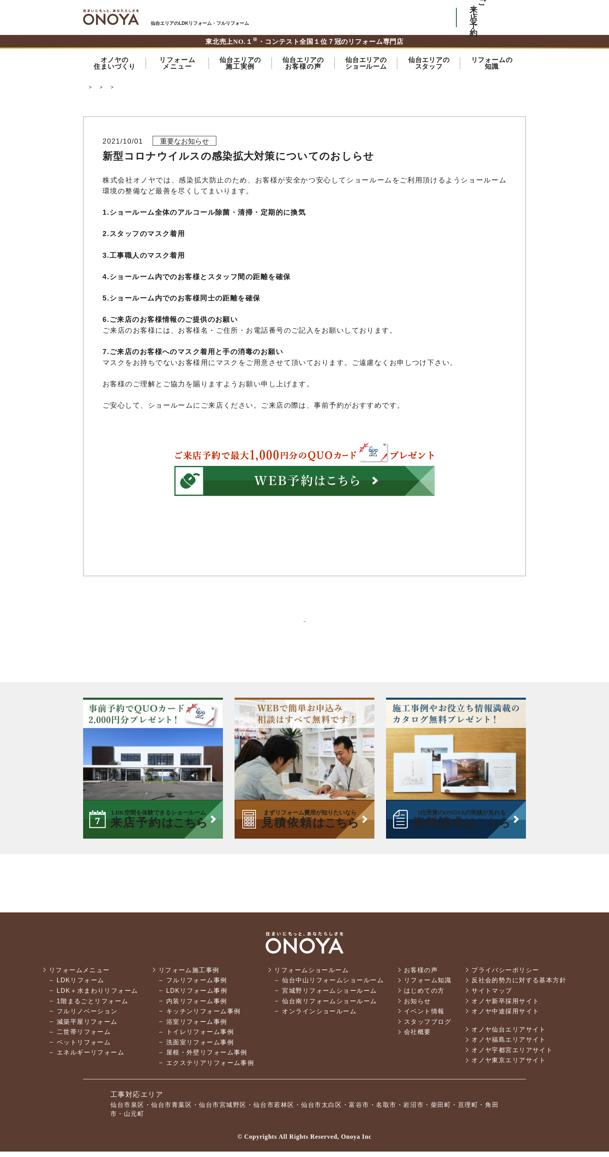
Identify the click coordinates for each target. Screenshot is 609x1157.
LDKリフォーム (80, 985)
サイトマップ (492, 996)
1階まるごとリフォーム (93, 1006)
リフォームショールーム (311, 975)
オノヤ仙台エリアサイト (509, 1035)
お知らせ (221, 89)
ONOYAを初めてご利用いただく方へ (342, 17)
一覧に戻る (304, 624)
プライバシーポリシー (505, 975)
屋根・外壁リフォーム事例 (206, 1058)
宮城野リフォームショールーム (329, 996)
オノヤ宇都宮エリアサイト (512, 1055)
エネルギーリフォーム (90, 1058)
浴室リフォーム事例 (196, 1027)
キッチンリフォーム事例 (203, 1016)
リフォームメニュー (79, 975)
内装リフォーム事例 (196, 1006)
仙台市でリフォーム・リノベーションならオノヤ (142, 89)
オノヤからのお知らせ (268, 89)
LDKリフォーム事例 (197, 996)
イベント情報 (424, 1016)
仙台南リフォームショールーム (329, 1006)
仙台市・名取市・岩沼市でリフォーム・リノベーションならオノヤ (111, 17)
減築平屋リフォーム (87, 1027)
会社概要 (417, 1037)
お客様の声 (421, 975)
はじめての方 (424, 996)
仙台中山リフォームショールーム (333, 985)
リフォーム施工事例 (188, 975)
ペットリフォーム (84, 1047)
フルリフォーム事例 (196, 985)
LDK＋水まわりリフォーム (97, 996)
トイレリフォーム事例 (200, 1037)
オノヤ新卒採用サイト (505, 1006)
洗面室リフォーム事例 (200, 1047)
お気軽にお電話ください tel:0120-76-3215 (414, 17)
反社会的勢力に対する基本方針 (519, 985)
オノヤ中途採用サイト (505, 1016)
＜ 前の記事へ (236, 624)
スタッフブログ (427, 1027)
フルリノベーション (87, 1016)
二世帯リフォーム (84, 1037)
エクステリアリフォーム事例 (210, 1068)
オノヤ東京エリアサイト (509, 1066)
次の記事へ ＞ (372, 624)
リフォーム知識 (427, 985)
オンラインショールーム (319, 1016)
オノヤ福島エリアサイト (509, 1045)
